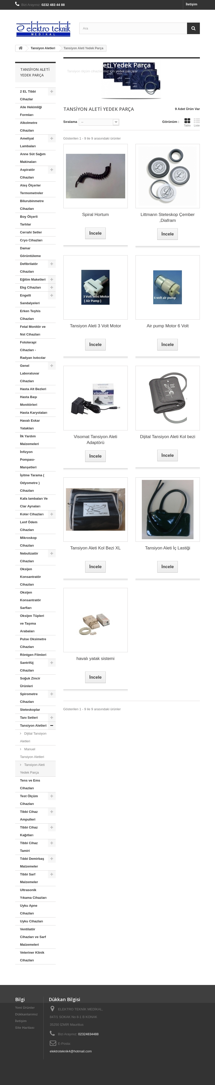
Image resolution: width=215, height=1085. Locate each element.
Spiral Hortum (95, 214)
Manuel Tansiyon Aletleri (32, 753)
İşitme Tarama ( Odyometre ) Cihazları (32, 482)
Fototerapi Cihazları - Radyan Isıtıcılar (33, 350)
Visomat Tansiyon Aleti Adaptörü (95, 439)
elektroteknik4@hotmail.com (71, 1051)
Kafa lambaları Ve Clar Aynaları (34, 502)
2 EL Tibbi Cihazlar (28, 95)
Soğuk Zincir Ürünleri (30, 682)
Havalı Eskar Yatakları (30, 424)
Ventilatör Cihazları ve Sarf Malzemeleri (33, 936)
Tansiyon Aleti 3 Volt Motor (95, 325)
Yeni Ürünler (25, 1008)
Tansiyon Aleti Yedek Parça (32, 768)
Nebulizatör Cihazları (29, 557)
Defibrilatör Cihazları (29, 267)
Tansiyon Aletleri (33, 725)
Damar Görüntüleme (30, 252)
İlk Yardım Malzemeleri (29, 440)
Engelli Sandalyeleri (30, 299)
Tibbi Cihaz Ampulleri (29, 815)
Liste (197, 122)
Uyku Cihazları (31, 921)
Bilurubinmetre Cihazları (32, 205)
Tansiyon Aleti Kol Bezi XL (95, 548)
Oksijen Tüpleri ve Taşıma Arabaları (32, 623)
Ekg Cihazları (30, 287)
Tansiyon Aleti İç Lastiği (167, 548)
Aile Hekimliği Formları (31, 111)
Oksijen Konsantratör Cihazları (30, 576)
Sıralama (70, 122)
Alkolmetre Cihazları (28, 126)
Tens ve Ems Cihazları (30, 784)
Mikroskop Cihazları (28, 541)
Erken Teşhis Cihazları (30, 315)
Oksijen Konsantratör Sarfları (30, 600)
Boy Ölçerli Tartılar (29, 220)
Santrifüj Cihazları (27, 666)
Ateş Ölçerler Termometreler (31, 189)
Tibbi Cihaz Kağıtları (29, 831)
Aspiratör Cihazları (27, 173)
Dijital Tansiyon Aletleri (33, 737)
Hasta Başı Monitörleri (28, 401)
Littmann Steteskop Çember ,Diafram (168, 217)
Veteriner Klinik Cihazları (32, 956)
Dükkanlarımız (26, 1014)
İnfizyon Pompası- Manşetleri (28, 459)
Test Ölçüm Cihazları (29, 800)
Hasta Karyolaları (33, 413)
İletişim (191, 4)
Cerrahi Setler (31, 232)
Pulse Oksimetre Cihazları (33, 643)
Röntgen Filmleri (33, 655)
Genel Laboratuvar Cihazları (29, 373)
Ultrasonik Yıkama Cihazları (33, 894)
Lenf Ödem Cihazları (28, 526)
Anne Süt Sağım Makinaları (33, 158)
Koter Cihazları (32, 514)
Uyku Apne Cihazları (28, 909)
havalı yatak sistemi (95, 658)
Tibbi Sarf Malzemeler (29, 878)
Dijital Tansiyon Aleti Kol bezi (167, 436)
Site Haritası (24, 1028)
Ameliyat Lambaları (28, 142)
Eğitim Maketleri (33, 279)
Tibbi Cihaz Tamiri (29, 847)
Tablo (187, 122)
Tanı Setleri (29, 717)
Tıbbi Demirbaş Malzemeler (32, 862)
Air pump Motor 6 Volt (168, 325)
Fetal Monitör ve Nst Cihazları (33, 330)
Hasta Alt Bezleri (33, 389)
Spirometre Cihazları (29, 698)
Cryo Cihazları (31, 240)
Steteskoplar (30, 710)
